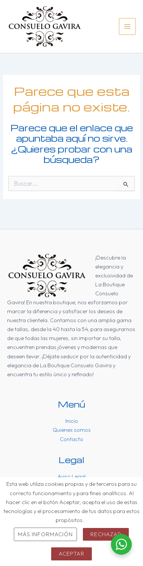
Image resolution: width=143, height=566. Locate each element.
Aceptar (72, 553)
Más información (45, 534)
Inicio (71, 420)
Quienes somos (72, 429)
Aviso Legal (71, 476)
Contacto (71, 439)
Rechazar (105, 534)
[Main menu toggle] (127, 26)
